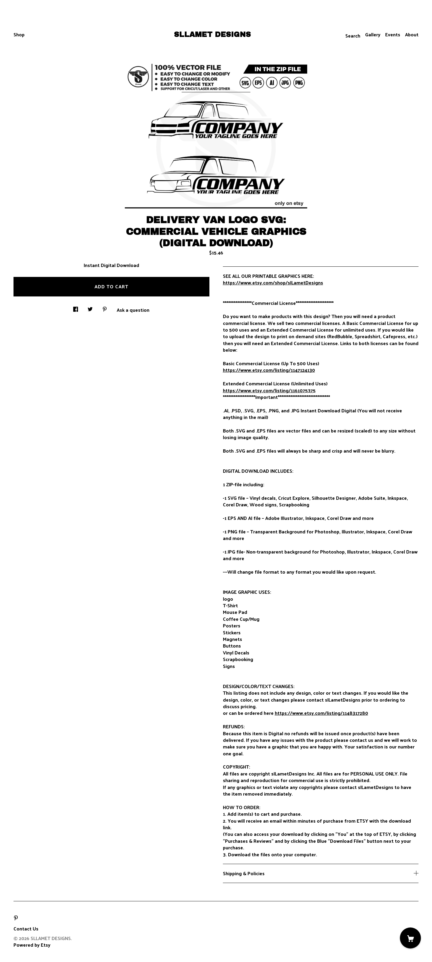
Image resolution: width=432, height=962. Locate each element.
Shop (19, 34)
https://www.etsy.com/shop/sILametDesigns (273, 282)
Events (392, 34)
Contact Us (26, 928)
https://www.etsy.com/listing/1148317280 (321, 713)
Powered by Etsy (32, 944)
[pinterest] (16, 918)
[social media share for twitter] (90, 307)
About (411, 34)
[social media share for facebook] (75, 307)
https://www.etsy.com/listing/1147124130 (269, 370)
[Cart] (410, 937)
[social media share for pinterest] (104, 307)
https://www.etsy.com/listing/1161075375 (269, 390)
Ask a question (133, 309)
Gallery (372, 34)
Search (352, 35)
